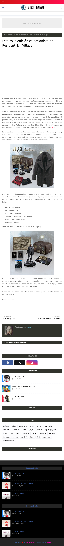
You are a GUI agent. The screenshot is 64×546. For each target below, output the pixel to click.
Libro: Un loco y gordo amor (22, 483)
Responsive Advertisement (32, 23)
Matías (18, 433)
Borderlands (23, 426)
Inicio (5, 35)
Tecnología (24, 437)
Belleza (14, 426)
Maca (28, 327)
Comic (32, 426)
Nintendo (26, 433)
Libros (11, 433)
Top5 (38, 437)
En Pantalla (48, 426)
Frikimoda (16, 430)
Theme (48, 542)
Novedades (43, 433)
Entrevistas (6, 430)
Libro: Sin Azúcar (18, 376)
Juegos (31, 430)
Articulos (6, 426)
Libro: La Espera (18, 493)
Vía (53, 128)
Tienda (32, 437)
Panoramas (52, 433)
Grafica (24, 430)
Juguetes (39, 430)
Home (3, 2)
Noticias (10, 35)
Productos (6, 437)
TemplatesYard (30, 542)
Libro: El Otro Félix (18, 396)
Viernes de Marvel (8, 440)
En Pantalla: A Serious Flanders (23, 386)
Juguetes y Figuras (50, 430)
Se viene (15, 437)
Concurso (39, 426)
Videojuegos (46, 437)
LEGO (5, 433)
